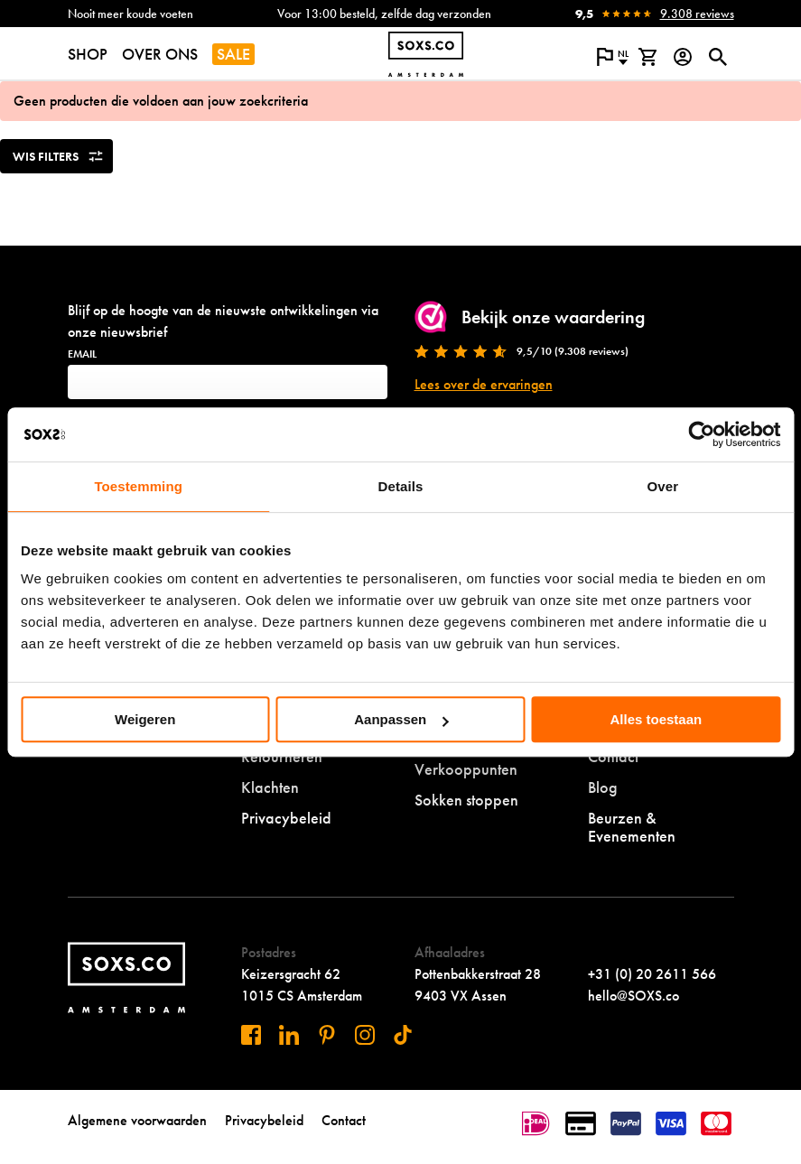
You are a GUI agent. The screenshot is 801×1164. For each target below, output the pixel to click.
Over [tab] (663, 486)
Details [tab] (401, 486)
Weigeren (145, 719)
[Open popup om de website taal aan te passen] (613, 56)
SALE (233, 53)
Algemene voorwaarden (137, 1120)
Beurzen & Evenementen (631, 826)
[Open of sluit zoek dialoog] (718, 56)
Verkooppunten (465, 769)
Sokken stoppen (466, 799)
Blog (603, 787)
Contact (343, 1120)
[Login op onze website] (683, 56)
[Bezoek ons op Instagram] (365, 1035)
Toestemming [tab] (138, 486)
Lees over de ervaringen (483, 384)
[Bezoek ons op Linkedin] (289, 1035)
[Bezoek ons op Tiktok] (403, 1035)
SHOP (87, 53)
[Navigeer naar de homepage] (425, 54)
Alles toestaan (656, 719)
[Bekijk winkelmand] (648, 56)
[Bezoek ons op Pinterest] (327, 1035)
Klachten (270, 787)
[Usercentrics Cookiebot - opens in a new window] (701, 434)
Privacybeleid (286, 817)
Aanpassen (401, 719)
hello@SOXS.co (633, 995)
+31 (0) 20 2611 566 (652, 973)
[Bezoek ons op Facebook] (251, 1035)
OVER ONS (160, 53)
